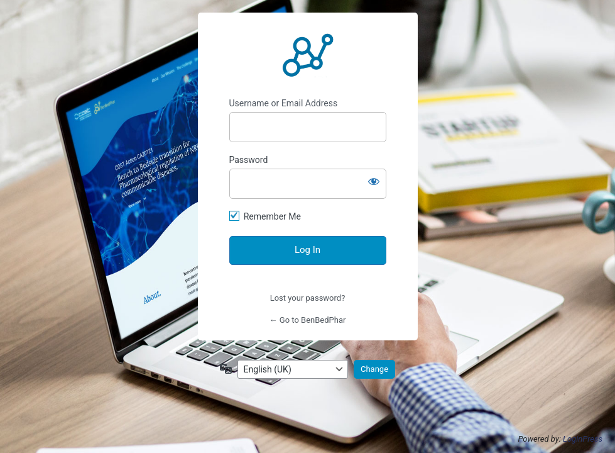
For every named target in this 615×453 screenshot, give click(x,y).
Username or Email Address (283, 103)
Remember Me (272, 216)
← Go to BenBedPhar (307, 320)
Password (248, 160)
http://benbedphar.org (307, 55)
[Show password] (373, 181)
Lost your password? (308, 298)
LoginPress (582, 439)
